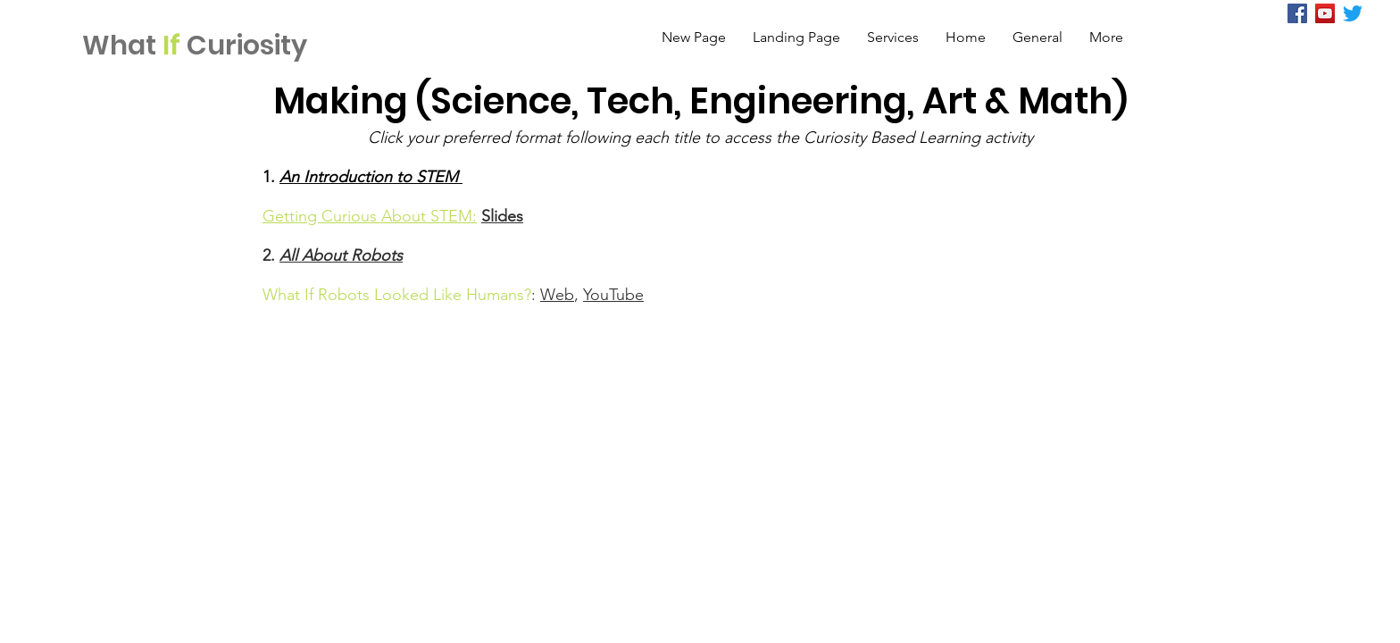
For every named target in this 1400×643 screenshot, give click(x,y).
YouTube (613, 295)
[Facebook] (1297, 13)
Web (557, 295)
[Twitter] (1352, 13)
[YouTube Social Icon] (1325, 13)
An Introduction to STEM (370, 177)
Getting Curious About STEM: (369, 216)
